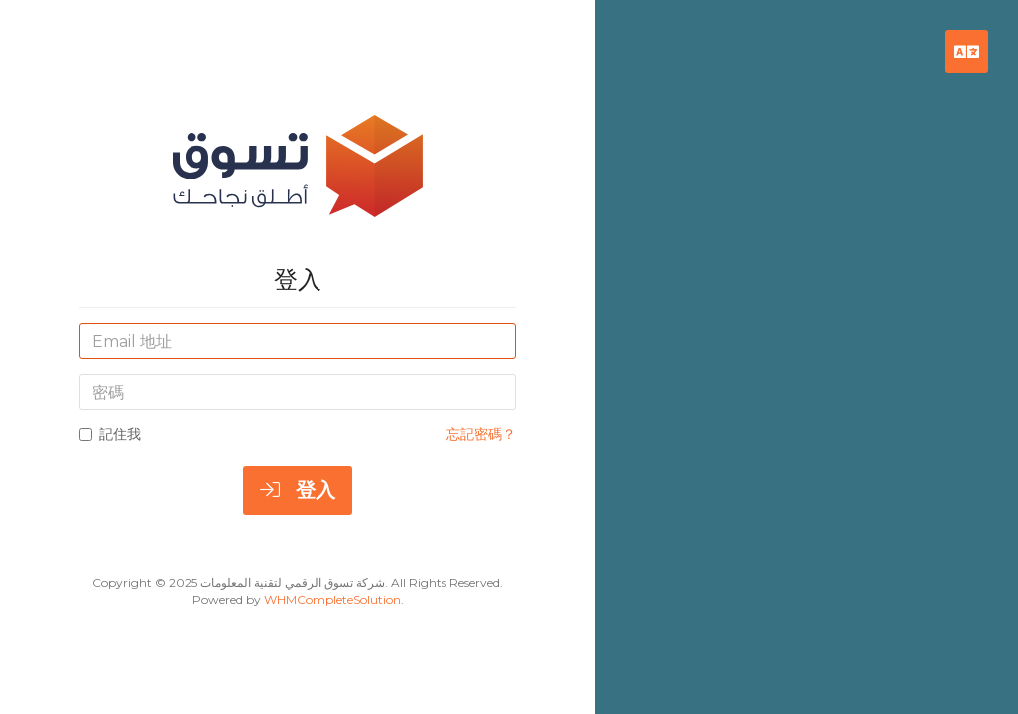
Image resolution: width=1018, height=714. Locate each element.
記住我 (110, 434)
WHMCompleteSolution (332, 599)
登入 (297, 490)
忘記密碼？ (481, 434)
